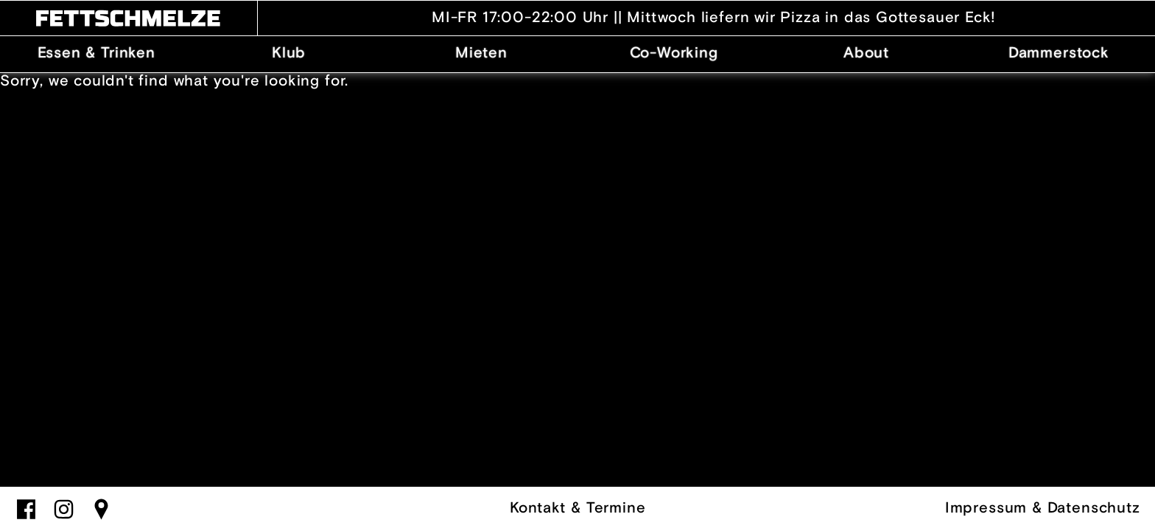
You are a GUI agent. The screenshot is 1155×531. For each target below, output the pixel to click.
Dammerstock (1058, 53)
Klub (289, 53)
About (866, 53)
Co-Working (674, 53)
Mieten (481, 53)
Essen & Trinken (96, 53)
